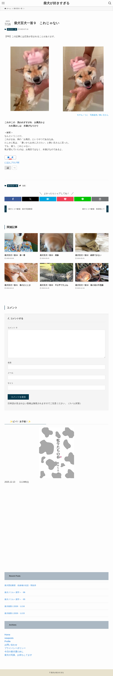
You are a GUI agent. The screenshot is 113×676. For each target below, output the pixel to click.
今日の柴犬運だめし (14, 651)
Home (7, 635)
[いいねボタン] (8, 168)
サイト (10, 383)
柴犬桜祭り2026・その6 (15, 606)
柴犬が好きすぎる (56, 3)
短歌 (24, 186)
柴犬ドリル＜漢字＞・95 (15, 599)
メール (10, 373)
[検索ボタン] (110, 3)
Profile (7, 641)
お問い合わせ (11, 645)
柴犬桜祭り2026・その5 (15, 613)
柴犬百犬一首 (12, 29)
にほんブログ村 (12, 162)
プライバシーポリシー (15, 648)
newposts (9, 638)
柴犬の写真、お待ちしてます (18, 655)
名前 (9, 363)
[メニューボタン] (3, 3)
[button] (13, 199)
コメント (12, 328)
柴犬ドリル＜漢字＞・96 (15, 592)
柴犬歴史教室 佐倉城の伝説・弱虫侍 (20, 585)
